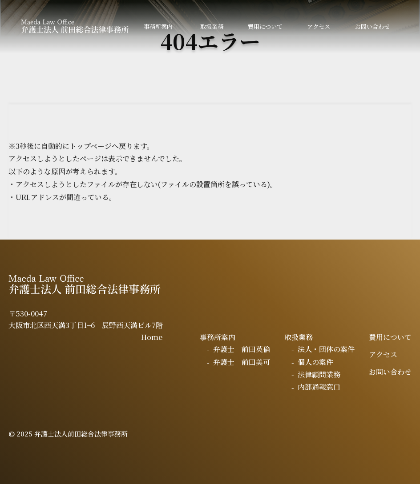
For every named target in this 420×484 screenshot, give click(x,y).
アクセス (318, 26)
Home (151, 337)
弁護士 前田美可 (241, 362)
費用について (265, 26)
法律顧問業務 (319, 374)
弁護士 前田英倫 (241, 349)
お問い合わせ (372, 26)
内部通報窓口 (319, 387)
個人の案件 (315, 362)
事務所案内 (158, 26)
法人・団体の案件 (326, 349)
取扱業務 (211, 26)
